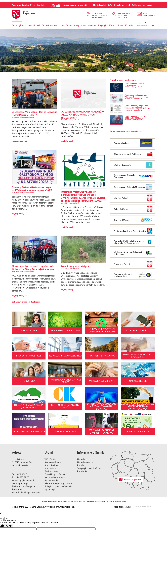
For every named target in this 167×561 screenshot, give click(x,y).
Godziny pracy (51, 471)
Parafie (80, 465)
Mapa (132, 471)
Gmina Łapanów (49, 25)
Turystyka (103, 25)
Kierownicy (50, 468)
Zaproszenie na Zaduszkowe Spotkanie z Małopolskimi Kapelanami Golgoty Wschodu (137, 107)
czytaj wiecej (19, 141)
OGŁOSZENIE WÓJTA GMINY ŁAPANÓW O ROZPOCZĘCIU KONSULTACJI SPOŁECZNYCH (82, 114)
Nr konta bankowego (55, 477)
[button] (75, 69)
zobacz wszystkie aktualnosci (27, 302)
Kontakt (129, 25)
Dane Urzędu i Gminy (55, 474)
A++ (86, 5)
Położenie (82, 471)
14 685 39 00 (23, 477)
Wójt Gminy (50, 459)
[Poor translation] (9, 525)
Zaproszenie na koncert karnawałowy (134, 84)
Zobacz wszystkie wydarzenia (125, 131)
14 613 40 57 (123, 18)
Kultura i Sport (116, 25)
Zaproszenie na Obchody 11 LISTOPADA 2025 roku (135, 117)
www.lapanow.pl (20, 483)
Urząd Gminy (66, 25)
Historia (81, 459)
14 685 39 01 (123, 15)
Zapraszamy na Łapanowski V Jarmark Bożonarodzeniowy (136, 96)
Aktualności (34, 25)
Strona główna (19, 25)
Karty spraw (80, 25)
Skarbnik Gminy (52, 465)
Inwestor (91, 25)
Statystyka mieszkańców (89, 468)
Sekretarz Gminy (53, 462)
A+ (81, 5)
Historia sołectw (85, 462)
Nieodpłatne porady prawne (58, 483)
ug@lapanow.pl (149, 15)
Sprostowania (51, 480)
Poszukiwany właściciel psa (75, 266)
